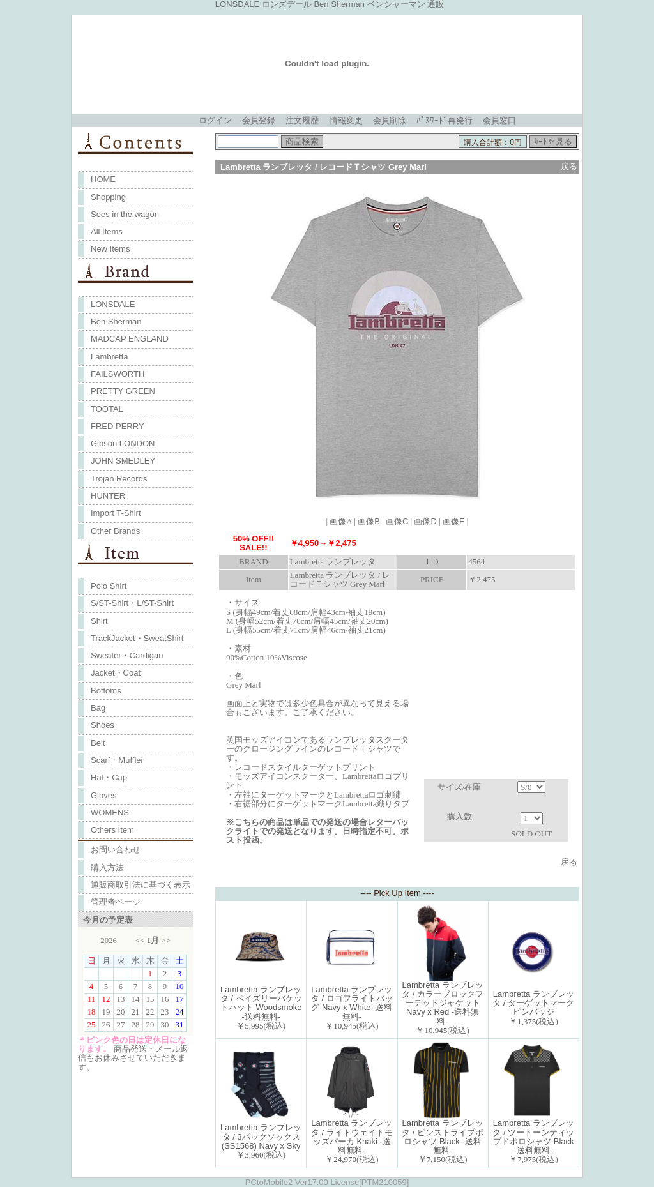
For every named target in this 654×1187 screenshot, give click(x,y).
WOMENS (110, 812)
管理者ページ (116, 902)
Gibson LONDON (123, 443)
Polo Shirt (108, 586)
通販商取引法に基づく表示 (140, 884)
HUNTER (108, 496)
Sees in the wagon (125, 214)
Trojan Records (119, 478)
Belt (98, 743)
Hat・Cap (109, 777)
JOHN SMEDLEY (123, 460)
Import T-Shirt (116, 513)
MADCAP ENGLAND (130, 339)
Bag (98, 708)
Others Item (112, 830)
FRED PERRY (117, 426)
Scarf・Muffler (117, 760)
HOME (103, 179)
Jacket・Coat (116, 672)
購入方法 (107, 867)
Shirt (99, 621)
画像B (369, 521)
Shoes (102, 725)
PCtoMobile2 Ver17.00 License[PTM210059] (327, 1182)
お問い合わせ (116, 849)
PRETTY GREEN (123, 391)
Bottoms (106, 690)
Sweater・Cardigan (127, 655)
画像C (397, 521)
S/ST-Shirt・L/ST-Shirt (132, 603)
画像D (425, 521)
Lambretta (109, 356)
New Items (110, 248)
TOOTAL (107, 409)
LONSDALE (113, 304)
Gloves (103, 795)
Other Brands (115, 531)
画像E (454, 521)
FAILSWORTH (117, 374)
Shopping (108, 197)
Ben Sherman (116, 321)
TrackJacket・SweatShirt (137, 638)
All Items (107, 231)
